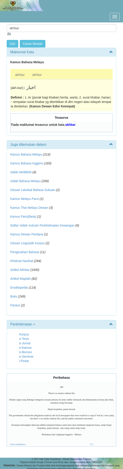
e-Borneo (25, 352)
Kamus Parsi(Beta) (23, 216)
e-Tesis (24, 339)
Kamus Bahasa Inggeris (26, 163)
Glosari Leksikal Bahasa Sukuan (32, 190)
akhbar (20, 75)
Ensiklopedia (19, 287)
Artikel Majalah (20, 278)
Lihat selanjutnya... (18, 444)
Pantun (15, 305)
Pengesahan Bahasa (24, 252)
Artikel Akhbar (19, 270)
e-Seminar (26, 356)
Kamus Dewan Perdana (26, 234)
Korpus (24, 334)
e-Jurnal (24, 343)
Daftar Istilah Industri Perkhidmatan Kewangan (42, 225)
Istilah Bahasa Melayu (25, 181)
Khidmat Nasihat (21, 261)
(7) (91, 444)
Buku (13, 296)
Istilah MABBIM (21, 172)
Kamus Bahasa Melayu (26, 154)
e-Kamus (25, 347)
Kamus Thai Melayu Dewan (29, 207)
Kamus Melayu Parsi (24, 199)
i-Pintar (24, 361)
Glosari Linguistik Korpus (27, 243)
